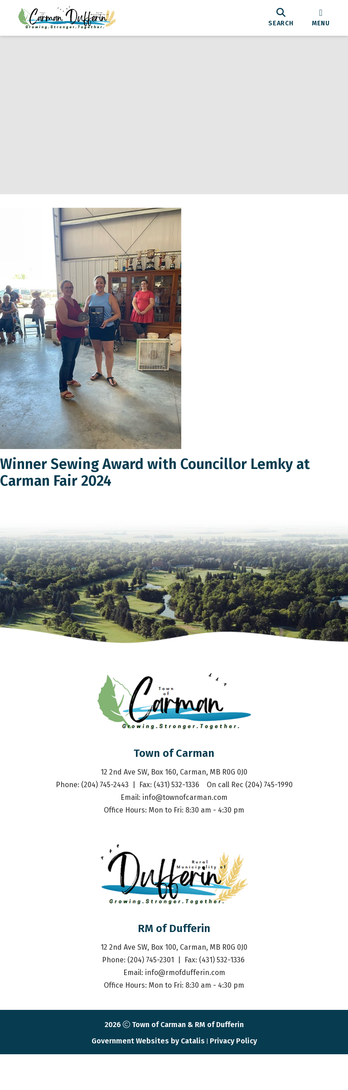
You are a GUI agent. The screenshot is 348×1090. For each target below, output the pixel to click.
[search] (281, 18)
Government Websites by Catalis (148, 1076)
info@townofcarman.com (184, 833)
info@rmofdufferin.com (185, 1008)
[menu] (321, 18)
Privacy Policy (233, 1076)
